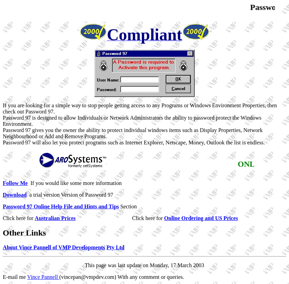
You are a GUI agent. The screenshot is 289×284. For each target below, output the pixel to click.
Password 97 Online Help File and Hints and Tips (61, 206)
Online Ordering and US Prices (201, 218)
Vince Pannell (43, 277)
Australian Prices (55, 218)
